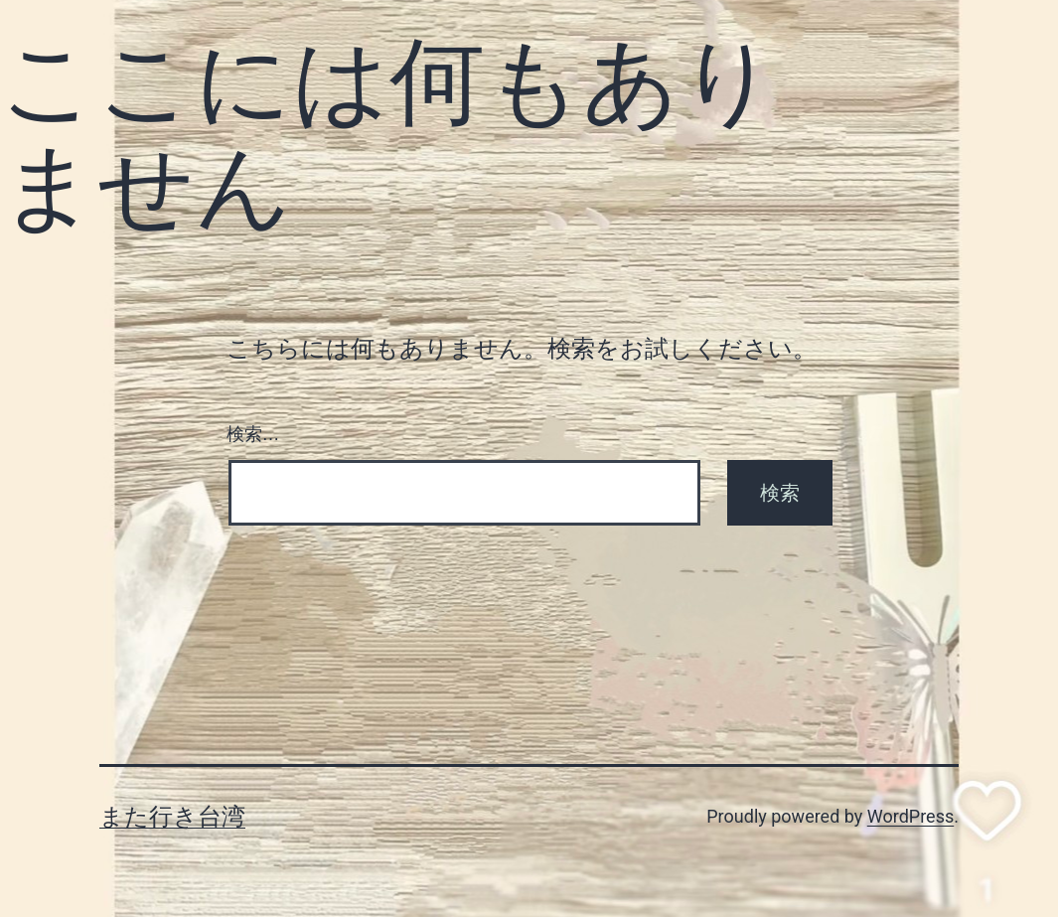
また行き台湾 (172, 817)
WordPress (910, 816)
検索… (253, 434)
